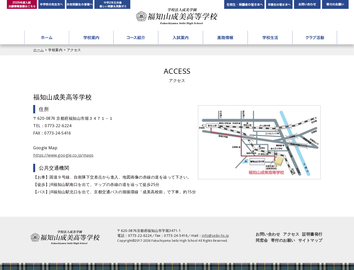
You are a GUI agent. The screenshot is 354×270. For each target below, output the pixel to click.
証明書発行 (312, 234)
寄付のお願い (335, 4)
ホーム (47, 37)
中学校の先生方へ (51, 4)
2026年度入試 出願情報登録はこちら (22, 4)
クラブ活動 (315, 37)
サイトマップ (310, 240)
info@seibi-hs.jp (215, 235)
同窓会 (262, 240)
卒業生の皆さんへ (279, 4)
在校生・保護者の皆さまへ (244, 4)
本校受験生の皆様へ (79, 4)
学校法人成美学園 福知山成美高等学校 (177, 16)
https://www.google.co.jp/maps (63, 155)
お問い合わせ (307, 4)
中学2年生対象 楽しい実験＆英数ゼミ (112, 4)
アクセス (291, 234)
